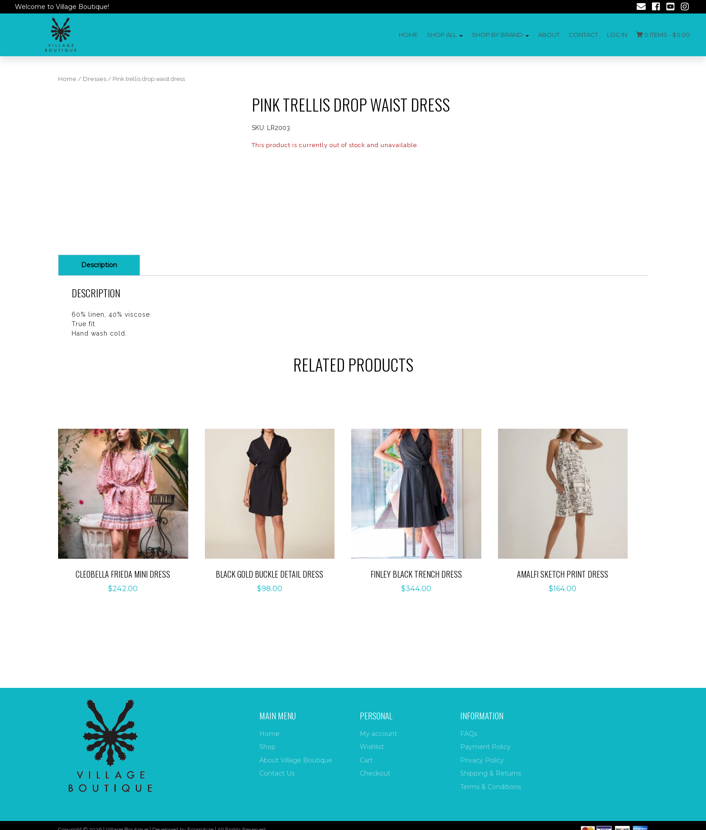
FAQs (468, 734)
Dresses (94, 79)
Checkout (375, 773)
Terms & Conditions (490, 787)
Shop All (442, 34)
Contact (583, 34)
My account (378, 734)
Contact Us (276, 773)
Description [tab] (99, 314)
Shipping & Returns (490, 773)
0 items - (663, 34)
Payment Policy (485, 747)
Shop (267, 747)
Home (408, 34)
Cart (366, 760)
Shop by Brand (497, 34)
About (549, 34)
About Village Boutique (295, 760)
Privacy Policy (482, 760)
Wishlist (372, 747)
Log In (617, 34)
